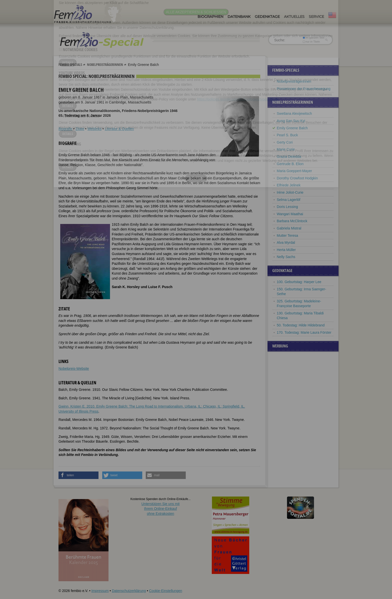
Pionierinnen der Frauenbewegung (303, 89)
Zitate (80, 129)
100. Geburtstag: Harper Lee (299, 282)
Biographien (210, 16)
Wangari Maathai (290, 214)
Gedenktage (267, 16)
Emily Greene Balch (292, 128)
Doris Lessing (287, 207)
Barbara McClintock (292, 221)
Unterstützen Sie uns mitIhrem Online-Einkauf (161, 509)
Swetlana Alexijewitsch (294, 113)
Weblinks (95, 129)
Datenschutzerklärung (129, 591)
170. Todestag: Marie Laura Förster (304, 332)
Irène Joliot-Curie (290, 192)
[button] (78, 475)
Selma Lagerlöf (288, 200)
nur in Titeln (311, 41)
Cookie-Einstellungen (165, 591)
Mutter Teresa (287, 235)
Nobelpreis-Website (73, 369)
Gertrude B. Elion (290, 164)
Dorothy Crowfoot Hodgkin (297, 178)
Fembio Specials (70, 64)
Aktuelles (294, 16)
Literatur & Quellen (119, 129)
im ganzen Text (313, 37)
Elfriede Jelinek (288, 185)
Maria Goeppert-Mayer (294, 171)
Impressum (99, 591)
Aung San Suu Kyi (291, 121)
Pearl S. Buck (287, 135)
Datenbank (239, 16)
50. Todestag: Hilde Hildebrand (300, 325)
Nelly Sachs (286, 257)
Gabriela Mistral (289, 228)
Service (316, 16)
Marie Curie (286, 149)
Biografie (65, 129)
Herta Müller (286, 250)
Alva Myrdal (286, 243)
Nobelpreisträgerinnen (105, 64)
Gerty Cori (285, 142)
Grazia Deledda (289, 157)
